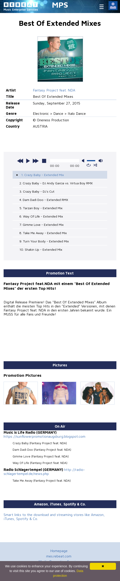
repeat (88, 165)
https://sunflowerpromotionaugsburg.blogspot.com (44, 436)
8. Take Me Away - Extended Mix (43, 233)
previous (20, 161)
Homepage (59, 551)
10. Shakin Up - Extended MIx (40, 249)
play (27, 160)
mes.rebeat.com (58, 556)
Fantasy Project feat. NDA (54, 90)
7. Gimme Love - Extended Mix (41, 224)
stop (44, 161)
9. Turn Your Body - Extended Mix (44, 241)
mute (84, 160)
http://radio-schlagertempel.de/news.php (44, 472)
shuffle (95, 165)
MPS (60, 4)
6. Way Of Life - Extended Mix (41, 216)
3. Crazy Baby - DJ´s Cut (36, 191)
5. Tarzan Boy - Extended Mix (41, 208)
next (35, 161)
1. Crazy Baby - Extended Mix (42, 175)
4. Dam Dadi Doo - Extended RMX (43, 200)
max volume (101, 160)
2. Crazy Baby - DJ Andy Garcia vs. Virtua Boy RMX (56, 183)
